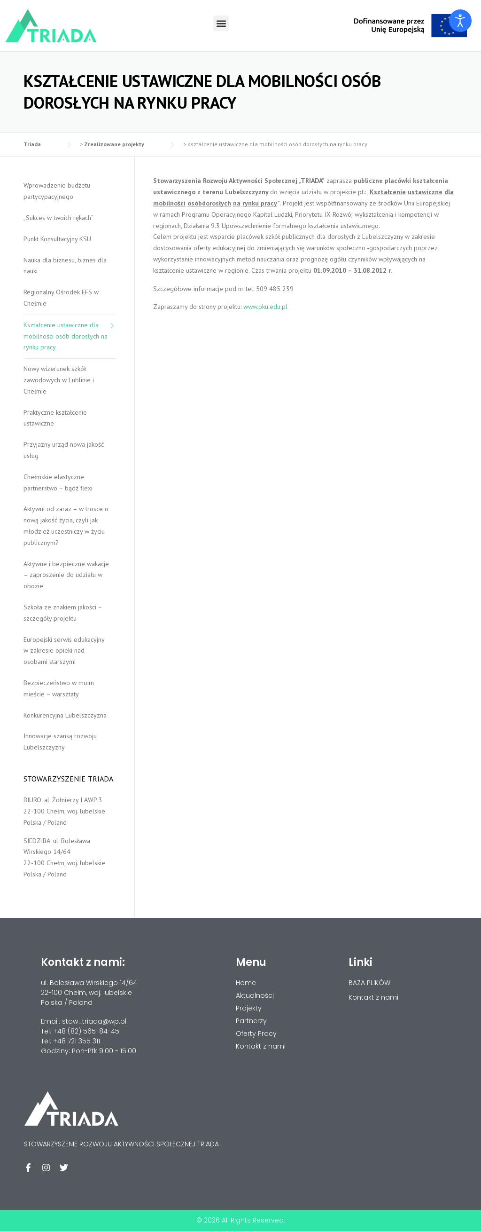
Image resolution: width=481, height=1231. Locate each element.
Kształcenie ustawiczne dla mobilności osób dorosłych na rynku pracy (65, 336)
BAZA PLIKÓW (369, 982)
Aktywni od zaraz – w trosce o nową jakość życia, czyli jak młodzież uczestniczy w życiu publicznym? (66, 525)
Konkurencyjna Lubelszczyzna (65, 715)
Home (246, 982)
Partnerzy (251, 1021)
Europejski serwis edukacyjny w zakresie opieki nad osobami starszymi (63, 650)
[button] (221, 23)
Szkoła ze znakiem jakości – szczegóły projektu (62, 613)
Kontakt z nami (373, 997)
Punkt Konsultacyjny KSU (57, 239)
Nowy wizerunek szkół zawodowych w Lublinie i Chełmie (58, 379)
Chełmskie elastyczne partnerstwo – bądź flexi (58, 482)
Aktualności (255, 995)
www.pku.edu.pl (265, 306)
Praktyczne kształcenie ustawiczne (55, 418)
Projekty (249, 1008)
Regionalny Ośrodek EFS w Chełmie (61, 298)
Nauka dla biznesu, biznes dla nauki (65, 266)
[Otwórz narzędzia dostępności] (460, 20)
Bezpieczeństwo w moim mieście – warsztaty (58, 688)
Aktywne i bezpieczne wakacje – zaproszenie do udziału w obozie (66, 575)
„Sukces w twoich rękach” (58, 217)
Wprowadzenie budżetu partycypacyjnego (56, 191)
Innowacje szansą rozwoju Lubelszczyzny (60, 741)
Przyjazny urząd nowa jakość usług (63, 450)
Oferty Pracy (256, 1033)
